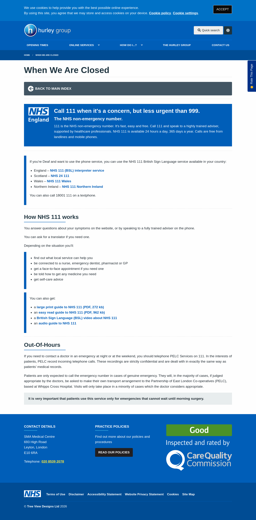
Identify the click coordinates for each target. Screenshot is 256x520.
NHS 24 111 (60, 176)
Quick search (208, 30)
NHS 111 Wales (59, 181)
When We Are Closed (47, 55)
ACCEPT (223, 9)
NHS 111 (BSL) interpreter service (77, 170)
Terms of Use (55, 494)
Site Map (188, 494)
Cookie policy (160, 13)
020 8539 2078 (52, 461)
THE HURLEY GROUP (177, 45)
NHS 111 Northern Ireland (82, 186)
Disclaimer (76, 494)
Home (27, 55)
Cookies (173, 494)
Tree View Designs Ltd (43, 506)
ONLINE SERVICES (81, 45)
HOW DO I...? (128, 45)
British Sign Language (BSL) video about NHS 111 (77, 318)
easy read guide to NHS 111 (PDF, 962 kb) (72, 312)
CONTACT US (220, 45)
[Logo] (47, 30)
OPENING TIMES (37, 45)
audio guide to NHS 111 (57, 323)
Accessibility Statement (104, 494)
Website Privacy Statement (144, 494)
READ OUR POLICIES (114, 452)
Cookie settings (185, 13)
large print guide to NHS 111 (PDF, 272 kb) (70, 307)
